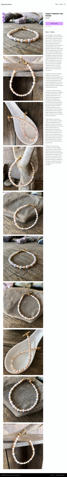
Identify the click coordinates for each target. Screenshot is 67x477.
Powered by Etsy (17, 475)
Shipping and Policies (60, 475)
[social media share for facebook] (3, 14)
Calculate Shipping (49, 20)
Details (47, 32)
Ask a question (48, 26)
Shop (56, 4)
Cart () (61, 4)
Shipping (52, 32)
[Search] (64, 4)
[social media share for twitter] (3, 17)
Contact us (52, 475)
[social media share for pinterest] (3, 21)
